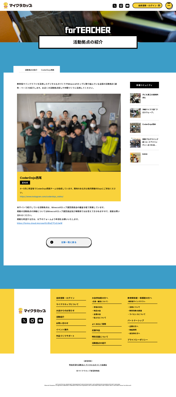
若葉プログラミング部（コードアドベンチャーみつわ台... (150, 142)
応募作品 (96, 330)
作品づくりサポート (65, 335)
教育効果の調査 (135, 310)
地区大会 (97, 310)
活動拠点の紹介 (31, 70)
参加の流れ (98, 307)
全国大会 (97, 314)
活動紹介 (60, 316)
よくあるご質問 (99, 323)
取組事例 (133, 329)
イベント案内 (62, 329)
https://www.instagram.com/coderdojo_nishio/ (41, 196)
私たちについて (100, 317)
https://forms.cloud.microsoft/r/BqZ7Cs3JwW (39, 223)
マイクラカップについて (67, 304)
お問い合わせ (62, 323)
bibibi (145, 154)
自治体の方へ (134, 333)
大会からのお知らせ (65, 310)
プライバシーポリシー (138, 339)
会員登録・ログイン (147, 5)
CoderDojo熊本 (149, 124)
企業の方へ (133, 326)
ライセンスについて (137, 314)
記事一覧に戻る (68, 242)
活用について (134, 307)
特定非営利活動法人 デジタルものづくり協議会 (88, 365)
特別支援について (100, 336)
